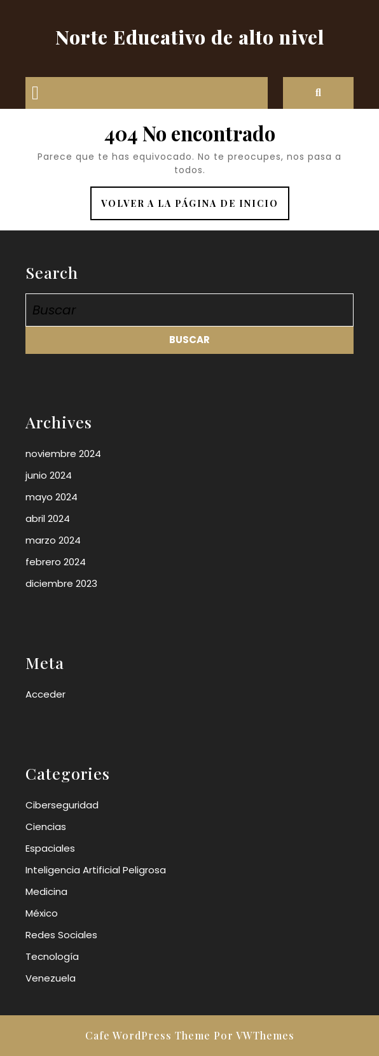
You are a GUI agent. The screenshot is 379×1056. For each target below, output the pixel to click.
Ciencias (45, 826)
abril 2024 (47, 518)
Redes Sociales (61, 934)
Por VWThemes (254, 1035)
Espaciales (50, 848)
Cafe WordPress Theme (147, 1035)
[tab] (35, 93)
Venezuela (50, 978)
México (41, 913)
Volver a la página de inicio (195, 207)
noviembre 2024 (63, 453)
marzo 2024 (53, 540)
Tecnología (52, 956)
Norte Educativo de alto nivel (189, 37)
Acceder (45, 694)
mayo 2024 (51, 496)
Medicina (46, 891)
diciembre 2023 (61, 583)
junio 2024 (48, 475)
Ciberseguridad (62, 805)
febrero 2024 (55, 561)
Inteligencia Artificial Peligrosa (95, 869)
